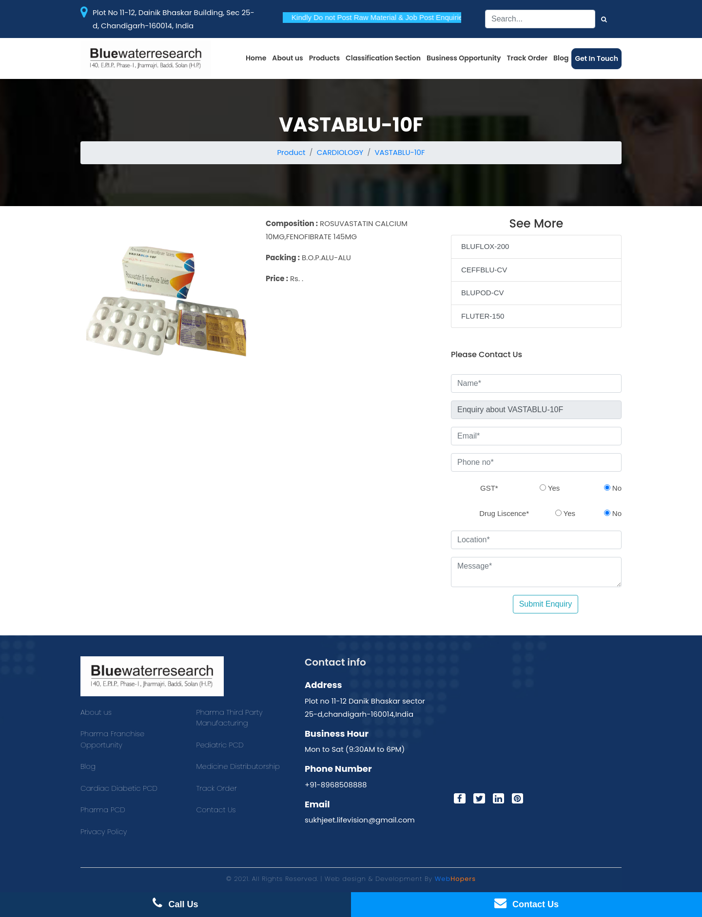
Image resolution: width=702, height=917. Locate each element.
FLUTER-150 (482, 316)
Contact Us (216, 809)
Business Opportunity (464, 58)
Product (291, 152)
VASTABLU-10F (399, 152)
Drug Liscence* (504, 513)
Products (324, 58)
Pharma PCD (102, 809)
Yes (550, 488)
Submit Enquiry (545, 604)
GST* (489, 488)
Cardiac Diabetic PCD (118, 788)
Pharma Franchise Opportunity (112, 739)
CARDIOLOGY (340, 152)
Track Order (527, 58)
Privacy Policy (103, 831)
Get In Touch (596, 58)
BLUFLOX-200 (485, 246)
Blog (560, 58)
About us (287, 58)
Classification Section (383, 58)
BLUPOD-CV (482, 292)
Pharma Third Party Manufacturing (229, 717)
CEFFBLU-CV (484, 270)
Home (256, 58)
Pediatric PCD (220, 745)
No (613, 488)
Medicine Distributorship (238, 766)
